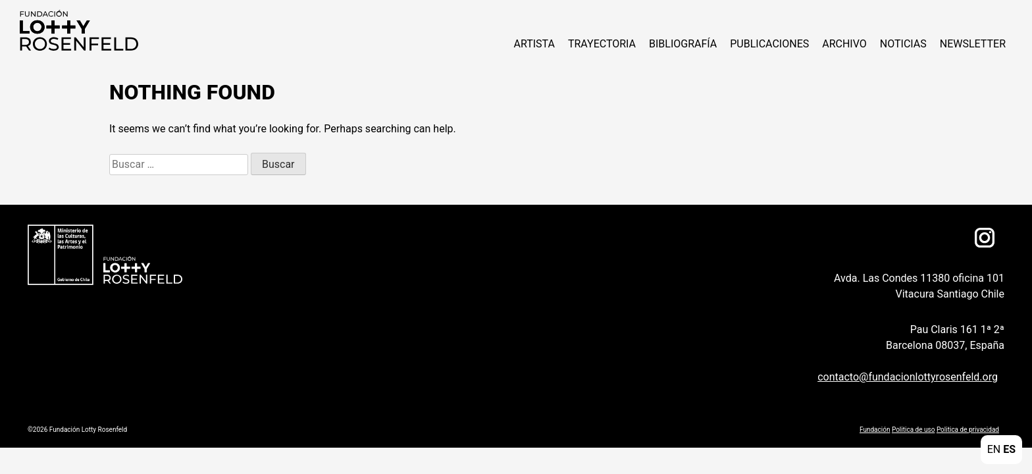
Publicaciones (769, 44)
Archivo (844, 44)
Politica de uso (913, 429)
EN (994, 449)
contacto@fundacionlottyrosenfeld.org (907, 377)
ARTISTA (533, 44)
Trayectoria (602, 44)
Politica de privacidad (968, 429)
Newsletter (973, 44)
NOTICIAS (903, 44)
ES (1009, 449)
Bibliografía (683, 44)
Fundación (875, 429)
